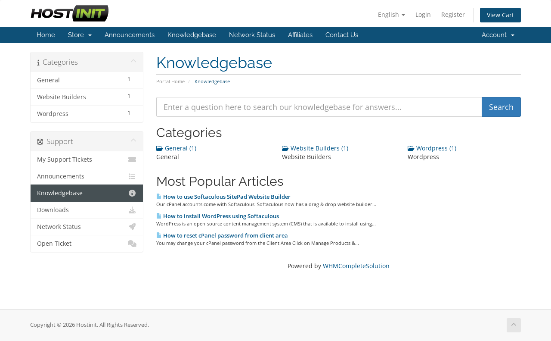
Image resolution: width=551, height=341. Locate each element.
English (391, 14)
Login (423, 14)
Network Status (252, 35)
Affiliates (300, 35)
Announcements (130, 35)
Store (80, 35)
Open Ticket (86, 243)
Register (453, 14)
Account (498, 35)
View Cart (500, 15)
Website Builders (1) (315, 148)
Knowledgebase (191, 35)
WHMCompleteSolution (356, 266)
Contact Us (341, 35)
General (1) (176, 148)
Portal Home (170, 81)
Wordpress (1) (432, 148)
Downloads (86, 210)
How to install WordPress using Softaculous (217, 216)
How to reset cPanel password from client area (222, 235)
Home (46, 35)
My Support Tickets (86, 159)
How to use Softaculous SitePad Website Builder (223, 196)
